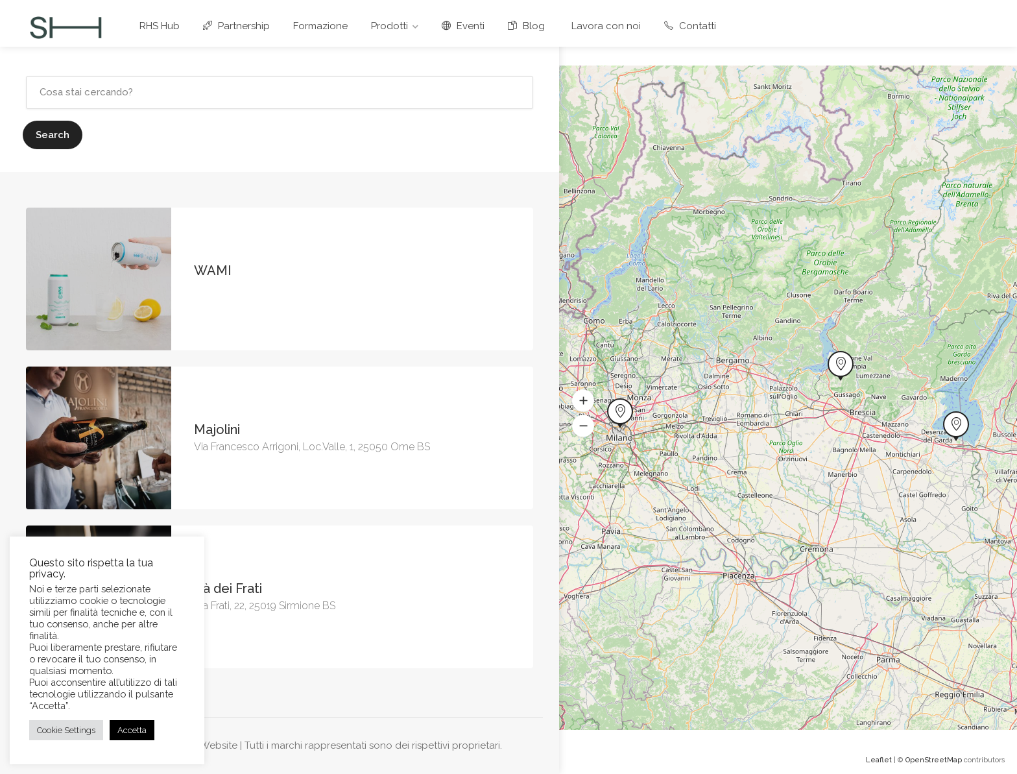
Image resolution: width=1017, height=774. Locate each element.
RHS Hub (159, 26)
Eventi (463, 26)
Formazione (320, 26)
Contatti (690, 26)
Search (52, 135)
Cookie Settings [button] (66, 730)
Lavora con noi (604, 26)
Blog (526, 26)
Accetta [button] (132, 730)
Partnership (236, 26)
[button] (583, 401)
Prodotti (389, 26)
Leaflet (879, 760)
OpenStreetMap (933, 760)
